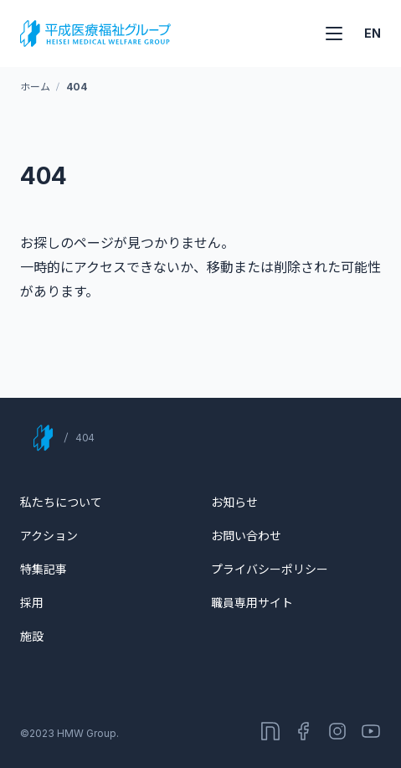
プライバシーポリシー (269, 569)
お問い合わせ (246, 535)
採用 (32, 602)
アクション (49, 535)
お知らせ (234, 502)
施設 (32, 636)
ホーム (34, 86)
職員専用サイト (252, 602)
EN (372, 33)
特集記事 (43, 569)
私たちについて (61, 502)
